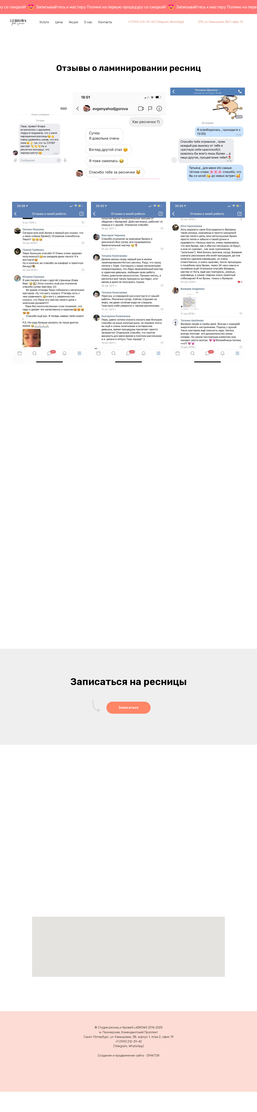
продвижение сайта (129, 1055)
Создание (105, 1055)
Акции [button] (73, 22)
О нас (88, 22)
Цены (59, 22)
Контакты (105, 22)
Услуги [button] (44, 22)
